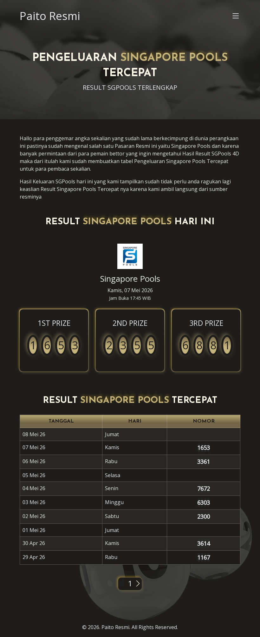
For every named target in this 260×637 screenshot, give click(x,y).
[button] (235, 17)
